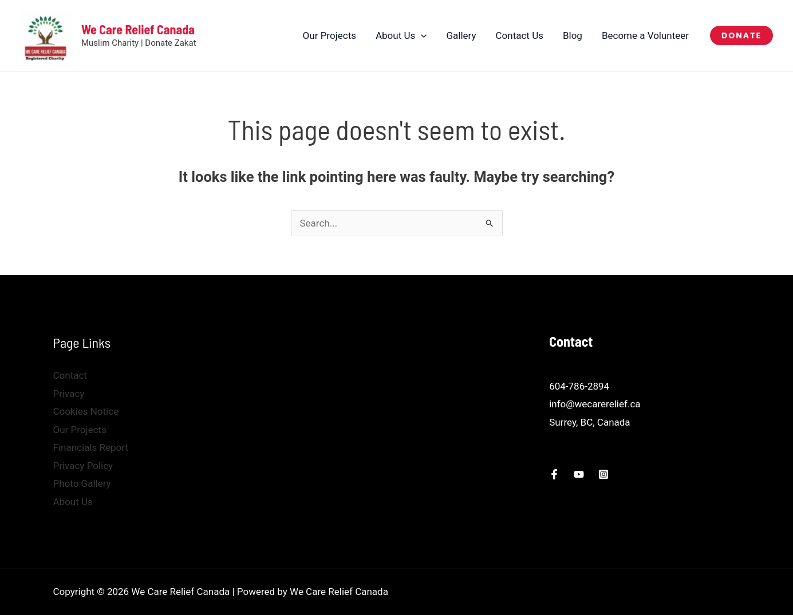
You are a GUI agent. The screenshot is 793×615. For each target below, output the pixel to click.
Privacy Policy (83, 465)
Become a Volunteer (645, 35)
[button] (421, 35)
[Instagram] (603, 474)
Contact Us (519, 35)
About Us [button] (401, 35)
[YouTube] (579, 474)
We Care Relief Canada (138, 29)
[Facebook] (554, 474)
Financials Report (90, 447)
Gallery (461, 35)
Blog (572, 35)
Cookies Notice (86, 411)
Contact (70, 375)
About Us (73, 501)
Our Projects (329, 35)
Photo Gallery (82, 483)
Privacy (69, 393)
